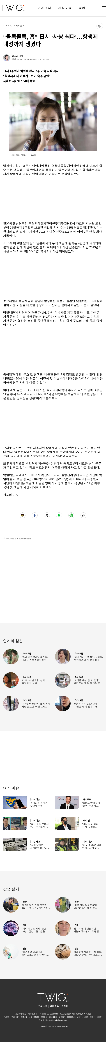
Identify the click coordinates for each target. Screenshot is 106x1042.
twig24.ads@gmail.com (58, 1020)
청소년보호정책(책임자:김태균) (71, 1014)
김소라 (15, 56)
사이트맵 (87, 1014)
